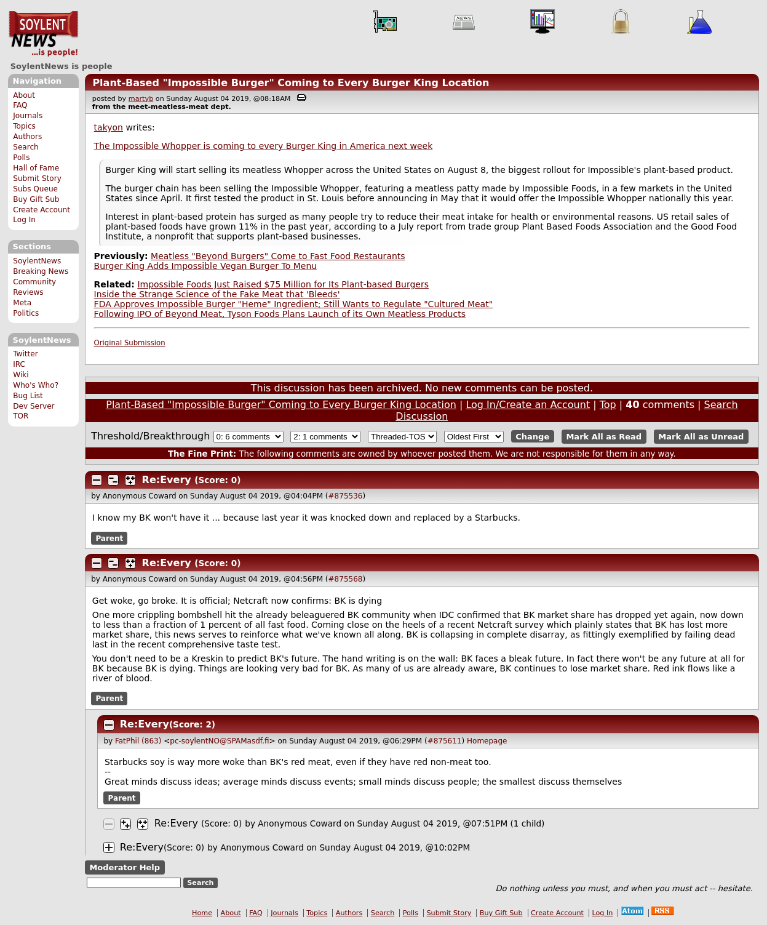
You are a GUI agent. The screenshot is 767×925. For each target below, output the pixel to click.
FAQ (20, 105)
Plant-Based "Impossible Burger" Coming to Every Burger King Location (290, 83)
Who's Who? (35, 385)
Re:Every (166, 480)
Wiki (20, 374)
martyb (141, 99)
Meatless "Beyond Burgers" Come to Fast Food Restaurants (278, 256)
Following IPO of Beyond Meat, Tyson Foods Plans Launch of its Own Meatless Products (280, 314)
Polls (21, 157)
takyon (108, 127)
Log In (24, 219)
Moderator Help (124, 867)
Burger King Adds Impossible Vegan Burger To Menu (205, 266)
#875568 (345, 579)
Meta (22, 302)
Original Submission (129, 342)
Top (608, 404)
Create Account (41, 210)
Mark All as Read (604, 436)
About (24, 95)
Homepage (487, 741)
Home (202, 913)
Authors (27, 136)
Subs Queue (35, 189)
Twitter (25, 354)
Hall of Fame (36, 168)
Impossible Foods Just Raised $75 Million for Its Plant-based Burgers (283, 284)
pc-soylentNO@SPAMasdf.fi (219, 741)
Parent (109, 538)
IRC (19, 364)
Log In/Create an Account (528, 404)
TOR (20, 416)
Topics (24, 126)
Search (26, 147)
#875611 (444, 741)
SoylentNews (43, 33)
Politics (26, 313)
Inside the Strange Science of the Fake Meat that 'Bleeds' (217, 294)
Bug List (28, 395)
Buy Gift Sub (36, 199)
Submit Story (37, 178)
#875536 (345, 496)
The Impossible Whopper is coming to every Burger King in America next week (263, 146)
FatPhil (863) (138, 741)
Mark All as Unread (701, 436)
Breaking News (40, 271)
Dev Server (33, 406)
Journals (27, 115)
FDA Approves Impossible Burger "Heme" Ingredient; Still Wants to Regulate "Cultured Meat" (293, 304)
